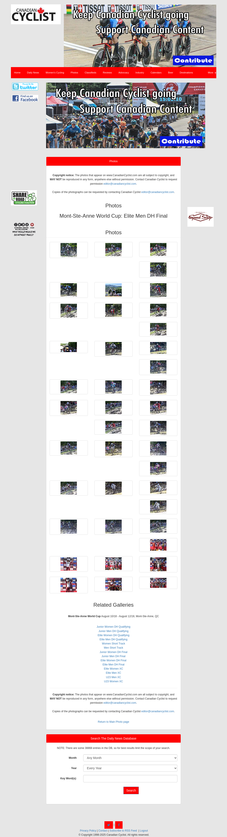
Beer (170, 72)
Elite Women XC (113, 668)
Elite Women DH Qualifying (113, 635)
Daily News (33, 72)
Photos (74, 72)
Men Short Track (113, 647)
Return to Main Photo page (113, 721)
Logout (144, 830)
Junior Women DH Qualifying (113, 626)
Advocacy (123, 72)
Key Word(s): (68, 778)
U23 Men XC (113, 677)
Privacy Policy (88, 830)
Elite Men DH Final (113, 664)
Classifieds (90, 72)
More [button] (212, 72)
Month (73, 757)
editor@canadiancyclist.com (120, 183)
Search (131, 790)
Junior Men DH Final (113, 656)
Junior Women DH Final (113, 652)
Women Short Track (113, 643)
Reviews (107, 72)
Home (17, 72)
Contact (102, 830)
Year (73, 768)
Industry (139, 72)
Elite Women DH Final (113, 660)
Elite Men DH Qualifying (113, 639)
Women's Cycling (55, 72)
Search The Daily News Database (114, 738)
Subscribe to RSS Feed (123, 830)
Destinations (186, 72)
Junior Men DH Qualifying (113, 631)
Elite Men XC (113, 672)
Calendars (156, 72)
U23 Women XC (113, 681)
